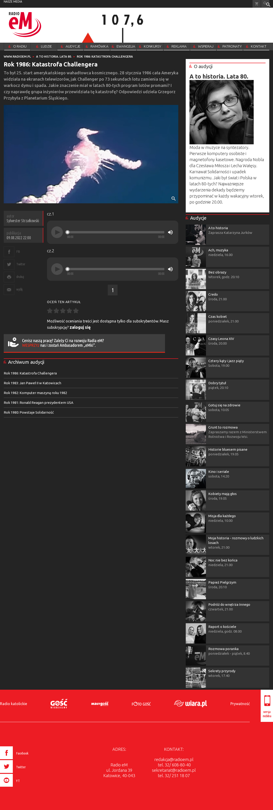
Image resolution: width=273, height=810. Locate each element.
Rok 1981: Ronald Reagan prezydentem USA (38, 403)
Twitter (20, 264)
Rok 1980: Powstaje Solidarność (29, 412)
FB (18, 251)
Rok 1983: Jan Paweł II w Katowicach (32, 383)
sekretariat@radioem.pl (174, 770)
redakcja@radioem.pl (173, 759)
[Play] (57, 232)
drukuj (20, 277)
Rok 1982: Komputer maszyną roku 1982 (35, 393)
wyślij (19, 289)
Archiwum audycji (26, 362)
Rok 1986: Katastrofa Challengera (30, 373)
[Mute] (170, 232)
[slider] (115, 232)
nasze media (13, 1)
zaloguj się (80, 327)
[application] (112, 232)
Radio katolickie (13, 704)
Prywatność (240, 704)
